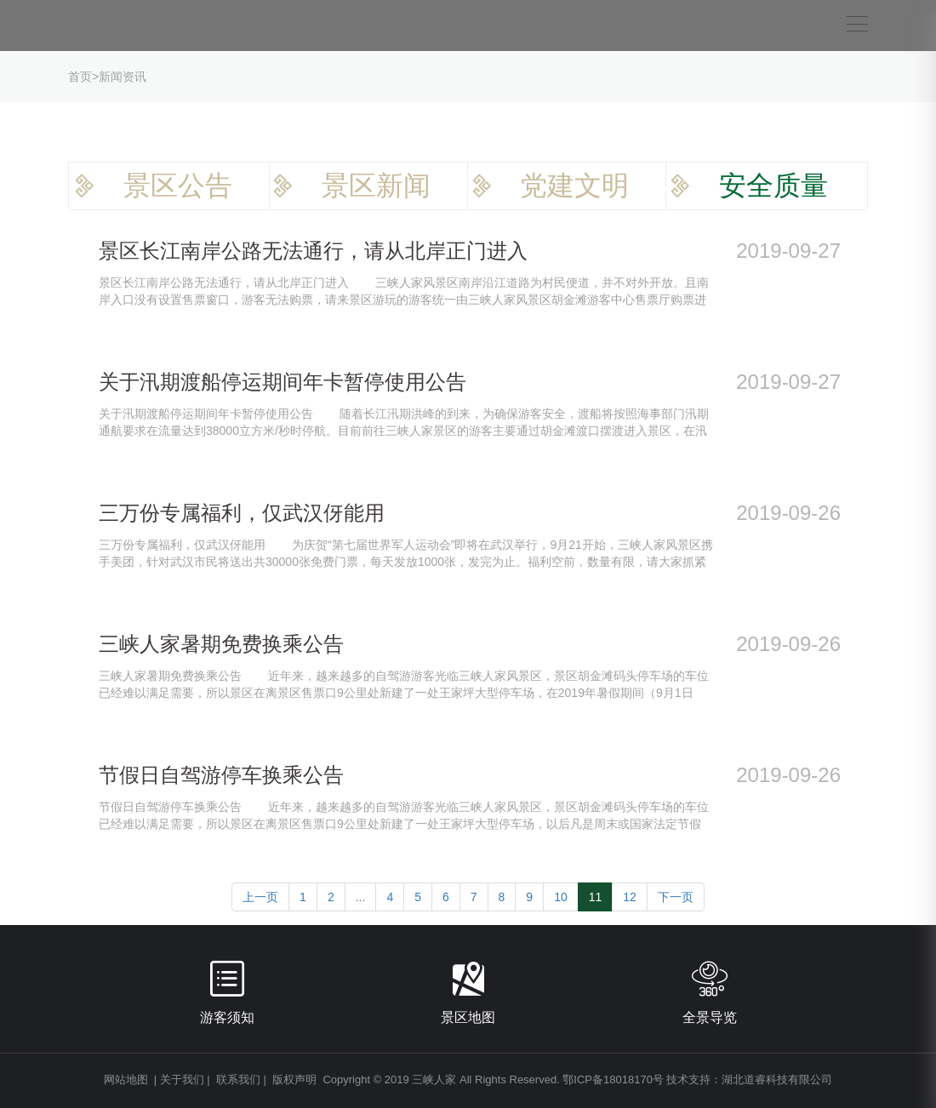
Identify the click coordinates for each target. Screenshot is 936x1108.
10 (561, 897)
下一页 (675, 897)
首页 (80, 76)
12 (629, 897)
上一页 (260, 897)
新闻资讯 (122, 76)
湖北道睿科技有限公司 (777, 1079)
